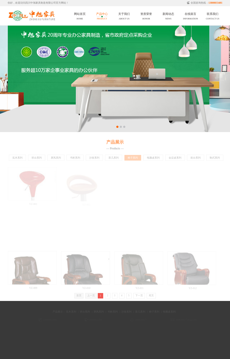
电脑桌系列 (153, 158)
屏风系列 (56, 158)
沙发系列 (94, 158)
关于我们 (124, 15)
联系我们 (212, 15)
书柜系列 (75, 158)
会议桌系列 (175, 158)
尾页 (151, 296)
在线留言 (190, 15)
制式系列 (215, 158)
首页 (78, 296)
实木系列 (17, 158)
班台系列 (37, 158)
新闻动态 (168, 15)
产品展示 (58, 313)
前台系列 (195, 158)
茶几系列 (113, 158)
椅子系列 (133, 158)
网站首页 (80, 15)
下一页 (139, 296)
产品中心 (102, 15)
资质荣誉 (146, 15)
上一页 (91, 296)
